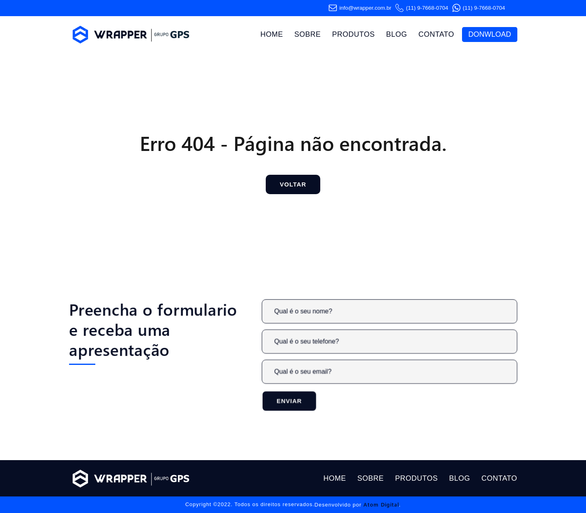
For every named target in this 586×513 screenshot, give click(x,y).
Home (271, 34)
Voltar (293, 184)
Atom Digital (381, 504)
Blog (396, 34)
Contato (436, 34)
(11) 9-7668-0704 (421, 8)
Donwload (489, 34)
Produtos (353, 34)
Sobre (307, 34)
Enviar (292, 400)
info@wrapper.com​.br (360, 8)
